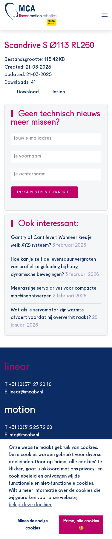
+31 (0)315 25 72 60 (30, 427)
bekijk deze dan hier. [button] (30, 505)
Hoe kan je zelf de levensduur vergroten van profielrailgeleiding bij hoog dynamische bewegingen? (53, 267)
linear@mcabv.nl (25, 392)
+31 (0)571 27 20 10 (30, 384)
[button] (105, 15)
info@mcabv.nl (23, 435)
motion (19, 410)
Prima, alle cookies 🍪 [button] (81, 524)
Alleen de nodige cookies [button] (32, 524)
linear (17, 367)
